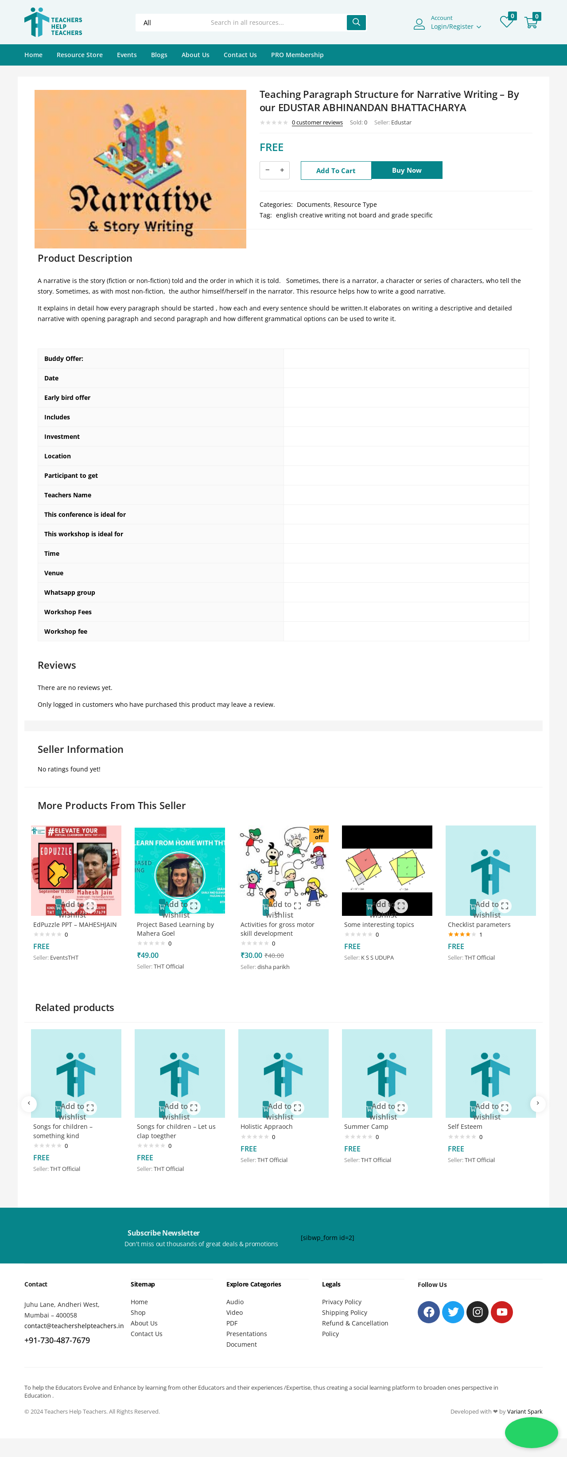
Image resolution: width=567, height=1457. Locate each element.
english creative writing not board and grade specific (354, 215)
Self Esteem (469, 1124)
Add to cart (336, 170)
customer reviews (317, 122)
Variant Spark (525, 1408)
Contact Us (240, 54)
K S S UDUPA (381, 953)
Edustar (401, 122)
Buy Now (410, 170)
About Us (196, 54)
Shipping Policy (344, 1309)
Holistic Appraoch (271, 1124)
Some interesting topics (383, 919)
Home (33, 54)
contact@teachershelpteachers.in (74, 1322)
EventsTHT (68, 962)
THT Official (173, 962)
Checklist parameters (483, 919)
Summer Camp (370, 1124)
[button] (531, 22)
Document (241, 1341)
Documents (313, 204)
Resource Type (355, 204)
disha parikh (277, 963)
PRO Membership (297, 54)
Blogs (159, 54)
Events (127, 54)
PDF (231, 1319)
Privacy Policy (341, 1298)
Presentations (246, 1330)
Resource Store (80, 54)
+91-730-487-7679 (57, 1337)
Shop (138, 1309)
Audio (235, 1298)
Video (234, 1309)
